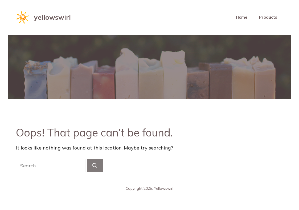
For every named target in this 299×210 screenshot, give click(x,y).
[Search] (95, 165)
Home (241, 17)
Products (268, 17)
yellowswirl (52, 17)
